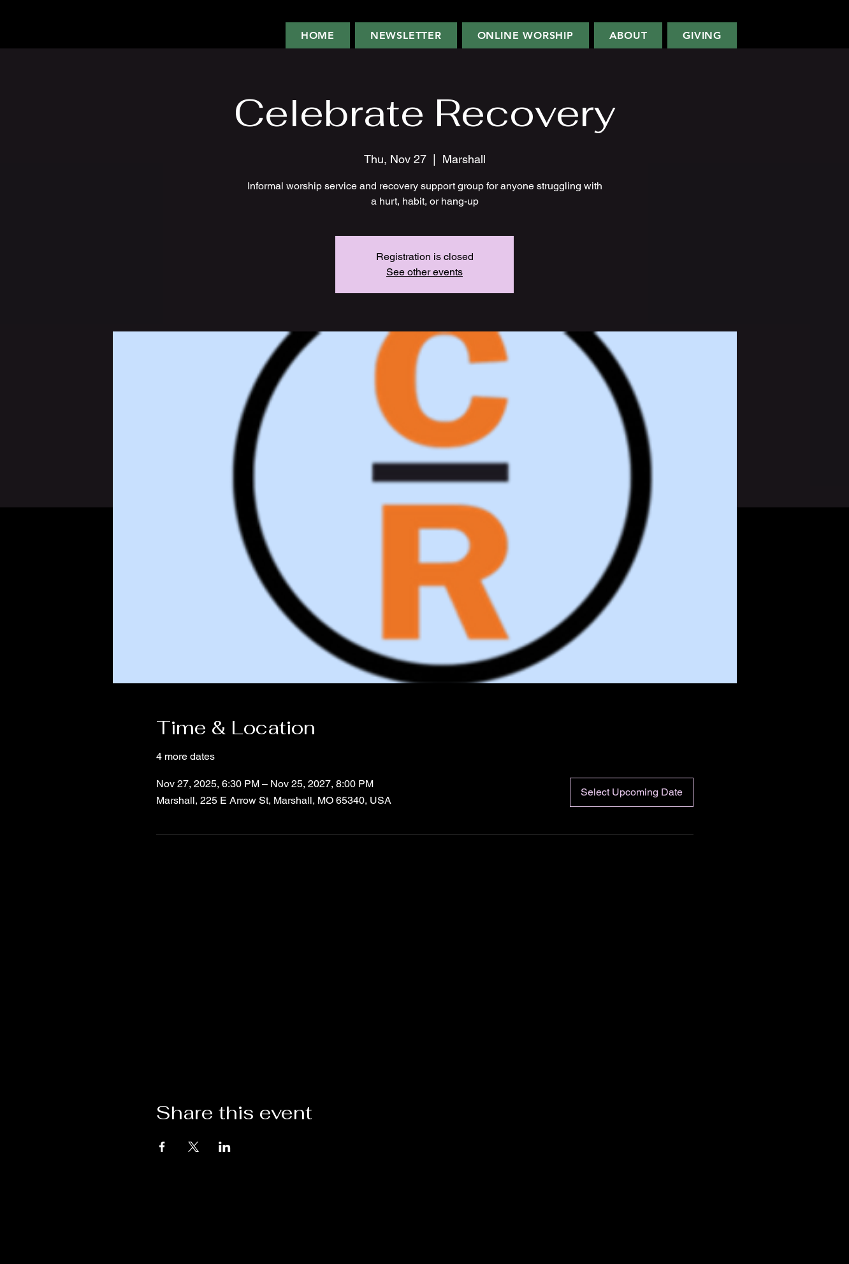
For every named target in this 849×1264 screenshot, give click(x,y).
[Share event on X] (193, 1147)
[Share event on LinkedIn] (225, 1147)
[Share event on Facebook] (162, 1147)
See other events (424, 272)
